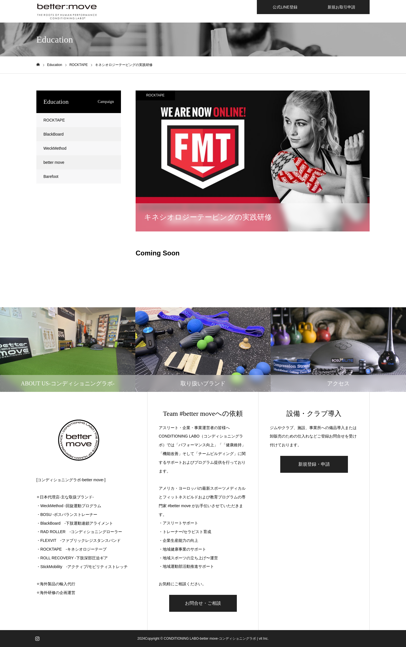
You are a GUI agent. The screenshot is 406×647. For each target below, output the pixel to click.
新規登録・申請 (314, 464)
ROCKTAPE (155, 95)
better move (53, 162)
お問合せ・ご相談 (203, 603)
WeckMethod (54, 148)
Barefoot (50, 176)
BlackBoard (53, 134)
